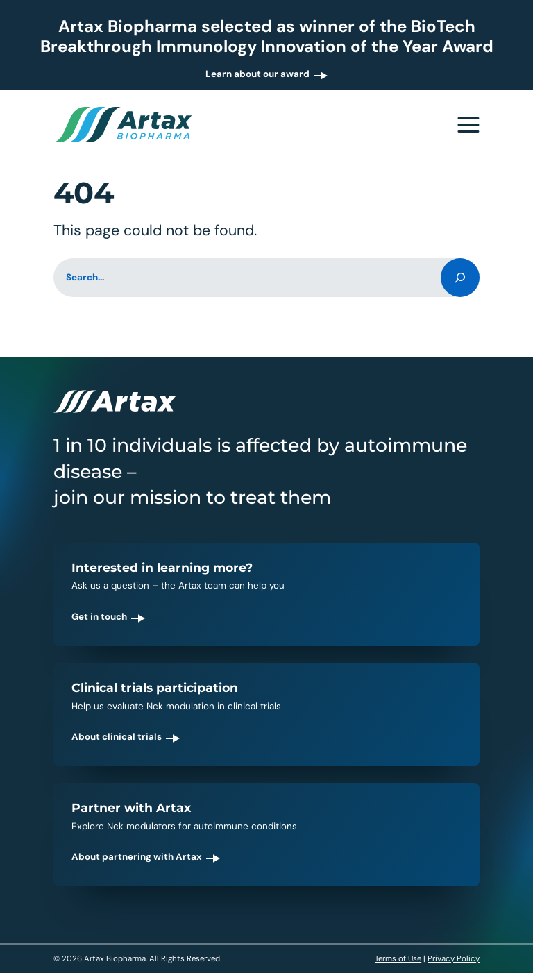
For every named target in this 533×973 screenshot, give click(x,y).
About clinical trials (116, 737)
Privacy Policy (454, 959)
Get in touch (99, 617)
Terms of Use (398, 959)
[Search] (460, 277)
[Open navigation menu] (468, 125)
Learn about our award (257, 74)
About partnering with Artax (136, 857)
